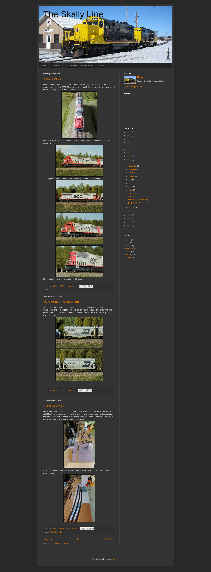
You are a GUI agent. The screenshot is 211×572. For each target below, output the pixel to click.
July (130, 180)
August (132, 176)
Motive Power (71, 66)
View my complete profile (133, 87)
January (132, 208)
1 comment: (70, 390)
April (131, 190)
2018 (129, 153)
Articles (100, 66)
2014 (129, 212)
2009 (129, 229)
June (131, 183)
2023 (129, 142)
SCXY (128, 252)
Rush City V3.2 (54, 406)
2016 (129, 160)
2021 (129, 146)
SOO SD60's (52, 79)
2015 (129, 163)
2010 (129, 226)
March (131, 193)
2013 (129, 215)
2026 (129, 132)
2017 (129, 156)
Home (43, 66)
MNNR (128, 246)
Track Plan (55, 66)
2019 (129, 149)
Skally (60, 532)
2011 (129, 222)
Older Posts (109, 539)
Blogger (116, 559)
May (130, 186)
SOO (51, 290)
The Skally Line (73, 14)
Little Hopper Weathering (61, 301)
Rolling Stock (87, 66)
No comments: (71, 528)
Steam (128, 258)
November (133, 169)
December (133, 166)
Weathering (54, 394)
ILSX (128, 243)
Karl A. (143, 77)
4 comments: (71, 286)
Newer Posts (49, 539)
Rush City (53, 532)
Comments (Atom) (61, 543)
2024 (129, 139)
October (132, 173)
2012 (129, 219)
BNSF (128, 240)
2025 (129, 136)
